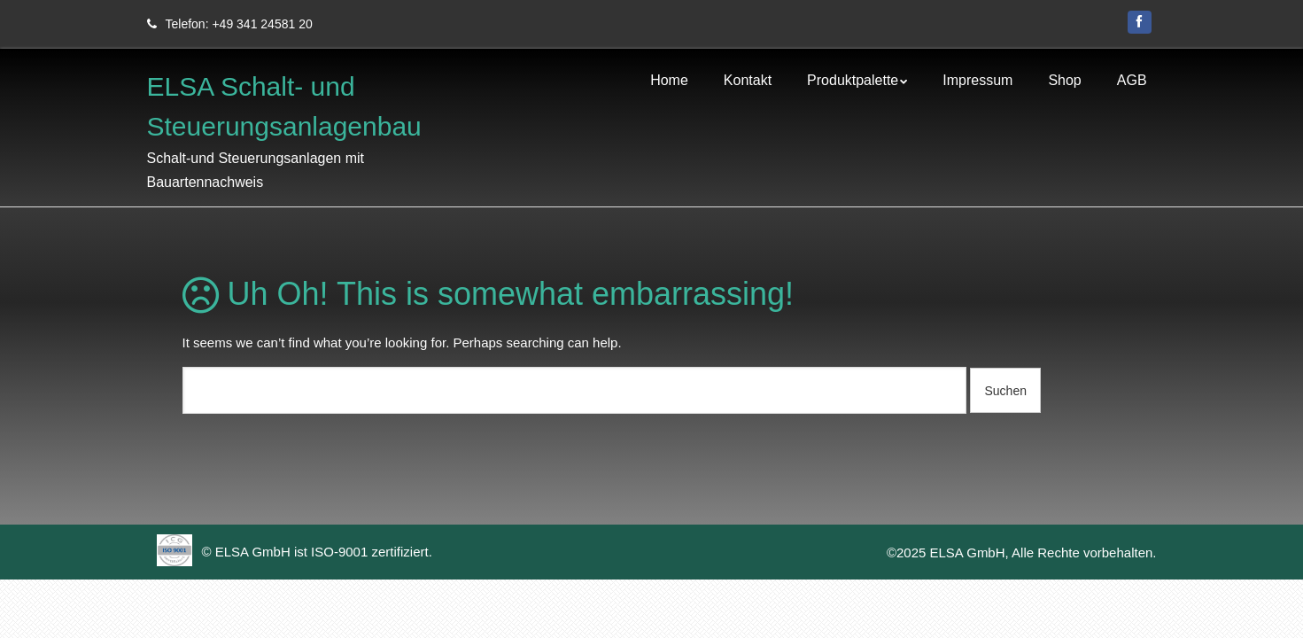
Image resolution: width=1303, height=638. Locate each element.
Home (669, 87)
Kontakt (748, 87)
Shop (1064, 87)
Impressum (977, 87)
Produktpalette (852, 87)
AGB (1132, 87)
